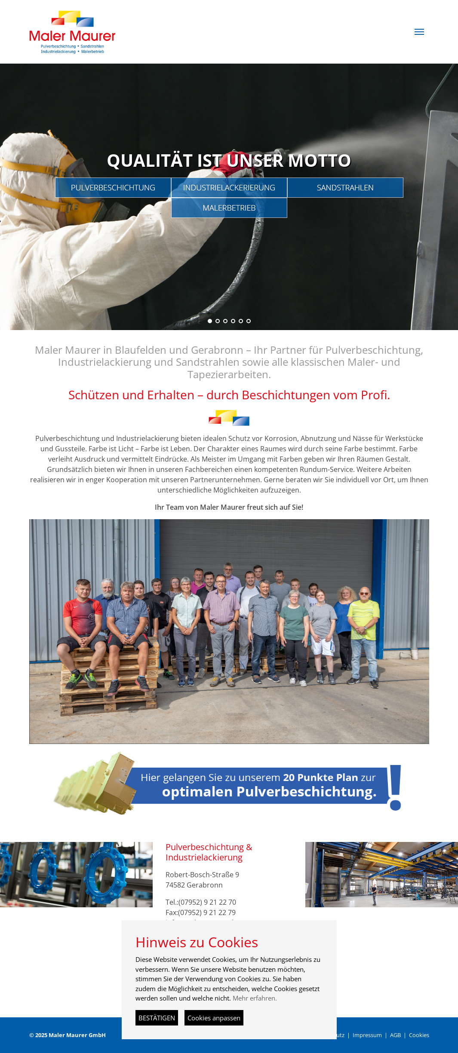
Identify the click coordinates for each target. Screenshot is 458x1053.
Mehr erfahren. (255, 998)
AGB (395, 1035)
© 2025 (67, 1035)
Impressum (367, 1035)
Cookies (419, 1035)
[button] (419, 31)
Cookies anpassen (214, 1017)
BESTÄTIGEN (156, 1017)
